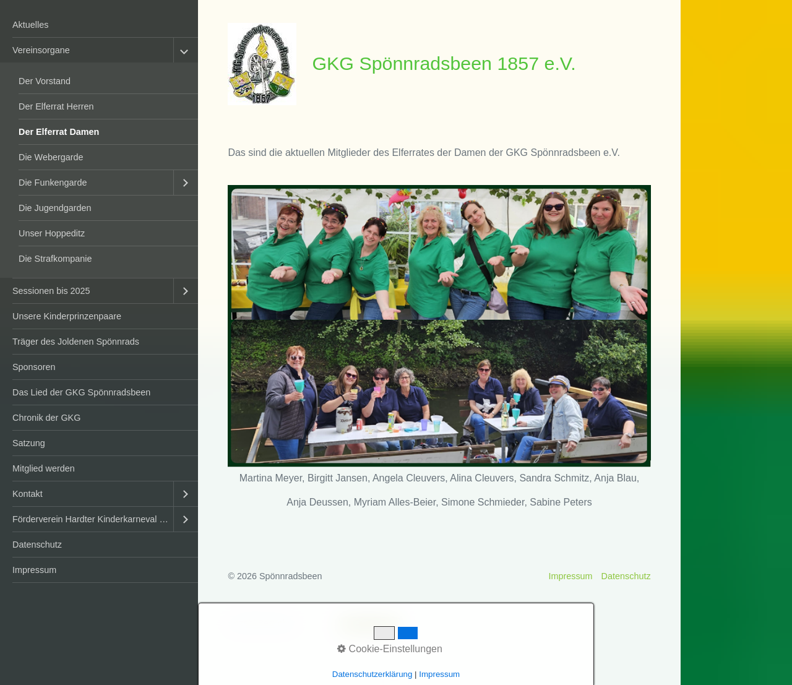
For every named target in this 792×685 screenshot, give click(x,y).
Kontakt (27, 494)
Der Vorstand (45, 81)
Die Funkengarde (53, 182)
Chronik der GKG (46, 418)
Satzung (28, 443)
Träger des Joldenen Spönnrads (75, 342)
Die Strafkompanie (55, 259)
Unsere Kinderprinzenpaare (66, 316)
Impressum (34, 570)
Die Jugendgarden (55, 208)
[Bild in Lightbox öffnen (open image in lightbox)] (439, 326)
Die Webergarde (51, 157)
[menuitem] (99, 25)
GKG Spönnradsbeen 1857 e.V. (443, 63)
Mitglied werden (43, 468)
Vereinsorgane (41, 50)
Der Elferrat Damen (59, 132)
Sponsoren (34, 367)
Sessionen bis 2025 (51, 291)
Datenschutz (37, 544)
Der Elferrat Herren (56, 106)
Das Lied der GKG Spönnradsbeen (81, 392)
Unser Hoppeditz (52, 233)
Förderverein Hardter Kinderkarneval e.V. (92, 519)
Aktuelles (30, 25)
